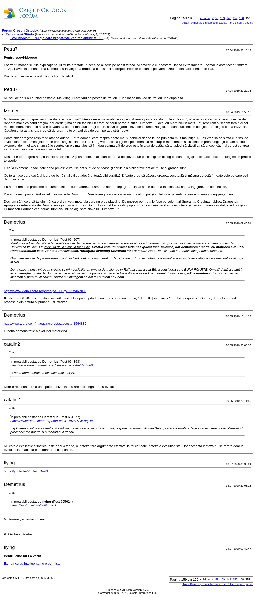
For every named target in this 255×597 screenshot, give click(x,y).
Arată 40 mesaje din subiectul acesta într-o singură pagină (217, 22)
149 (229, 18)
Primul (205, 18)
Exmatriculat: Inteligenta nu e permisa (32, 563)
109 (222, 18)
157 (235, 18)
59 (216, 18)
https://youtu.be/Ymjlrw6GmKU (26, 471)
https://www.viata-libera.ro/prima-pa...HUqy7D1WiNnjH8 (45, 291)
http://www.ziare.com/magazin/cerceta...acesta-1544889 (45, 323)
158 (241, 18)
